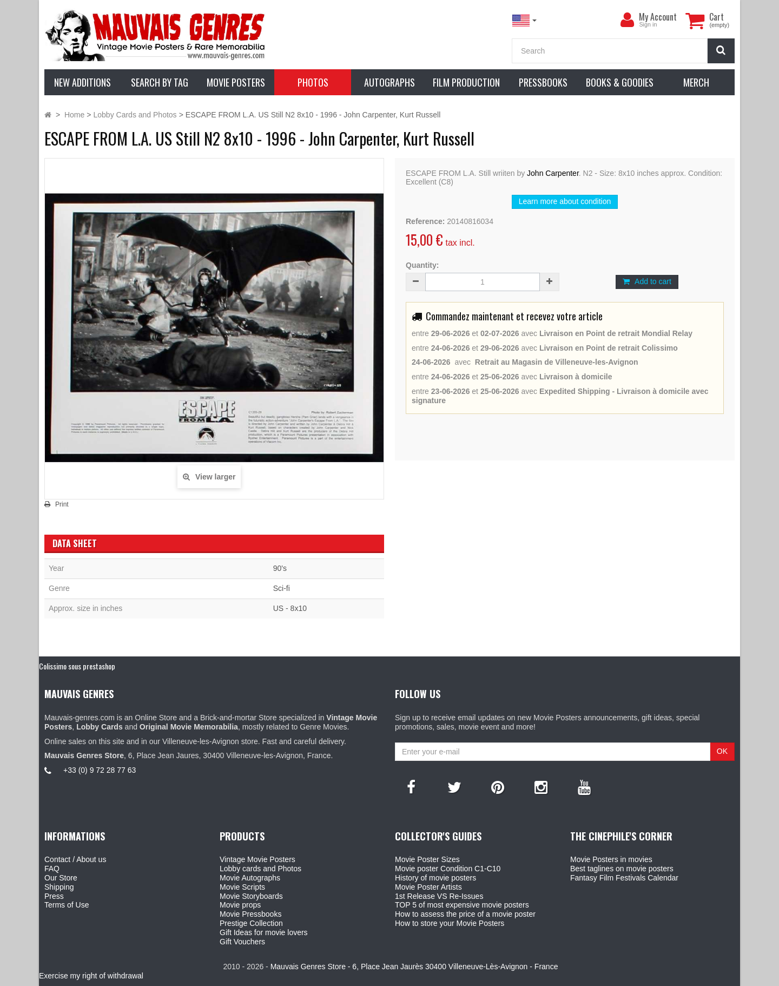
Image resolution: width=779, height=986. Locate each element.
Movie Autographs (250, 877)
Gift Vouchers (242, 941)
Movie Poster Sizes (427, 859)
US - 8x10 (290, 608)
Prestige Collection (251, 923)
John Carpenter (553, 173)
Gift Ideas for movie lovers (264, 932)
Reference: (425, 221)
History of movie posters (435, 877)
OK (722, 751)
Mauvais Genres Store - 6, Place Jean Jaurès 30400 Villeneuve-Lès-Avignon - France (414, 966)
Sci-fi (281, 588)
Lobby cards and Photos (260, 868)
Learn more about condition (565, 201)
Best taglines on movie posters (622, 868)
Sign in (648, 24)
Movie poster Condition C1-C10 (447, 868)
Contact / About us (75, 859)
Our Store (60, 877)
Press (54, 896)
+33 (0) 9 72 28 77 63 (99, 770)
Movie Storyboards (251, 896)
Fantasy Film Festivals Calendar (624, 877)
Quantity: (422, 265)
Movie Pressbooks (250, 914)
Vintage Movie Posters (257, 859)
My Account (658, 16)
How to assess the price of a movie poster (465, 914)
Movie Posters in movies (611, 859)
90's (280, 568)
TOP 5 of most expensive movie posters (462, 904)
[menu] (627, 20)
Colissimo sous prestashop (77, 666)
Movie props (240, 904)
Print (62, 504)
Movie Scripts (242, 887)
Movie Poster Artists (428, 887)
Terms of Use (66, 904)
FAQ (52, 868)
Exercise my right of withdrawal (91, 975)
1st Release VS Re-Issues (439, 896)
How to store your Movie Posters (449, 923)
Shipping (59, 887)
